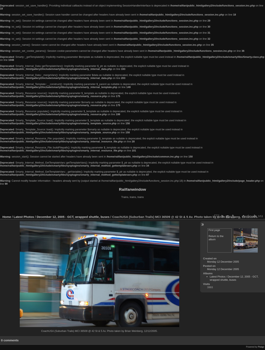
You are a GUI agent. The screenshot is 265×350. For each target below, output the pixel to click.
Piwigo (261, 347)
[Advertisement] (132, 207)
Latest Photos (24, 216)
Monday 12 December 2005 (223, 261)
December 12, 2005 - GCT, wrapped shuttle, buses (73, 216)
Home (6, 216)
